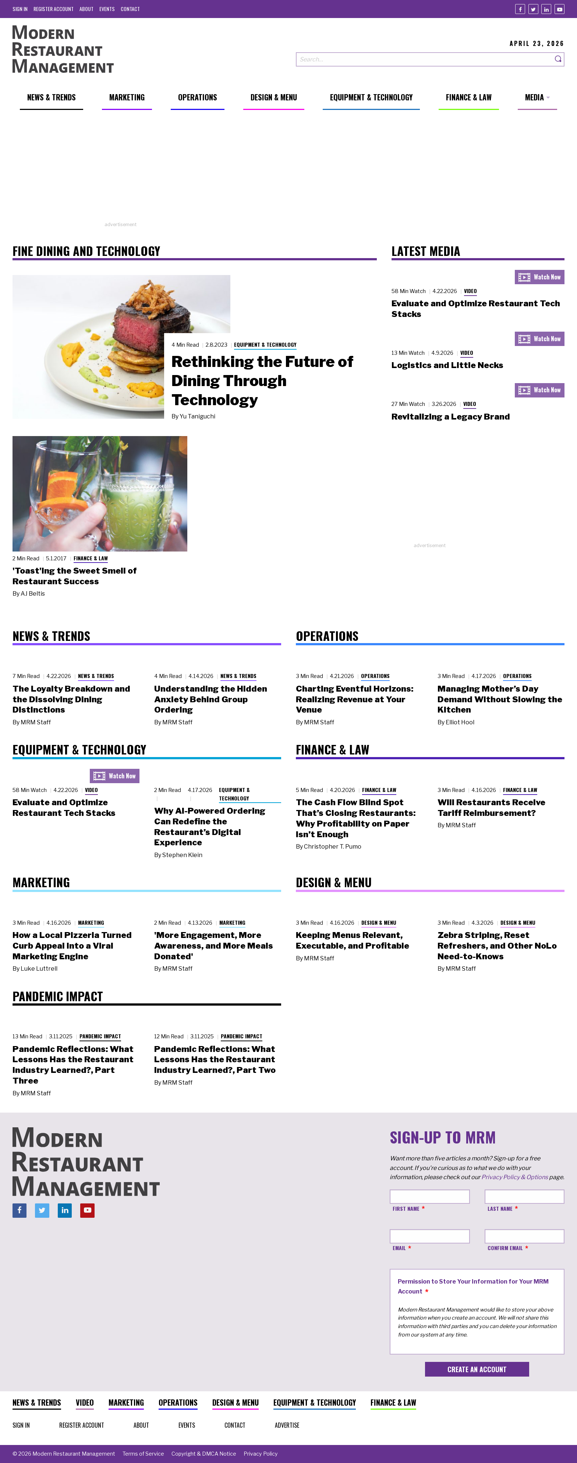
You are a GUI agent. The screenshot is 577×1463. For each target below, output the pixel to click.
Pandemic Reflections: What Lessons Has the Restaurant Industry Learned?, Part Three (73, 1065)
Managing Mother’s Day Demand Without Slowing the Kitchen (500, 699)
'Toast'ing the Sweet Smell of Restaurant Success (75, 575)
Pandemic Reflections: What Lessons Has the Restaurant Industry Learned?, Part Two (215, 1059)
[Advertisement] (288, 169)
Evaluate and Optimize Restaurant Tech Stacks (64, 807)
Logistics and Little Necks (447, 365)
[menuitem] (20, 9)
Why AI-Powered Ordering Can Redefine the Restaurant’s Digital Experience (209, 827)
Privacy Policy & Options (514, 1177)
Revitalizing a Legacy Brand (451, 416)
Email (399, 1248)
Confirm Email (505, 1248)
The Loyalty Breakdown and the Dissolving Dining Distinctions (71, 699)
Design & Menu (378, 922)
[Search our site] (424, 59)
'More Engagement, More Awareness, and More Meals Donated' (213, 945)
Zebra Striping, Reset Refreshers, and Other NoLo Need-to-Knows (497, 945)
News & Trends (96, 675)
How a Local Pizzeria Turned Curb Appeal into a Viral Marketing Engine (72, 945)
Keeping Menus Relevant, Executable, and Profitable (352, 940)
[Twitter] (533, 9)
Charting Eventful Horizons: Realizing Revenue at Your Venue (354, 699)
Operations (375, 675)
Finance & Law (91, 558)
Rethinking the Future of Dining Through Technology (262, 380)
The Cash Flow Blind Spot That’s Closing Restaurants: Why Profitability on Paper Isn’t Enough (355, 818)
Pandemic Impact (100, 1036)
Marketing (91, 922)
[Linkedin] (546, 9)
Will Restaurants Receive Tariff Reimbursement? (491, 807)
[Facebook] (520, 9)
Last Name (500, 1208)
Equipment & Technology (265, 344)
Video (470, 291)
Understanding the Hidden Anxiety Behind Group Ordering (210, 699)
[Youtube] (559, 9)
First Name (406, 1208)
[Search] (558, 59)
